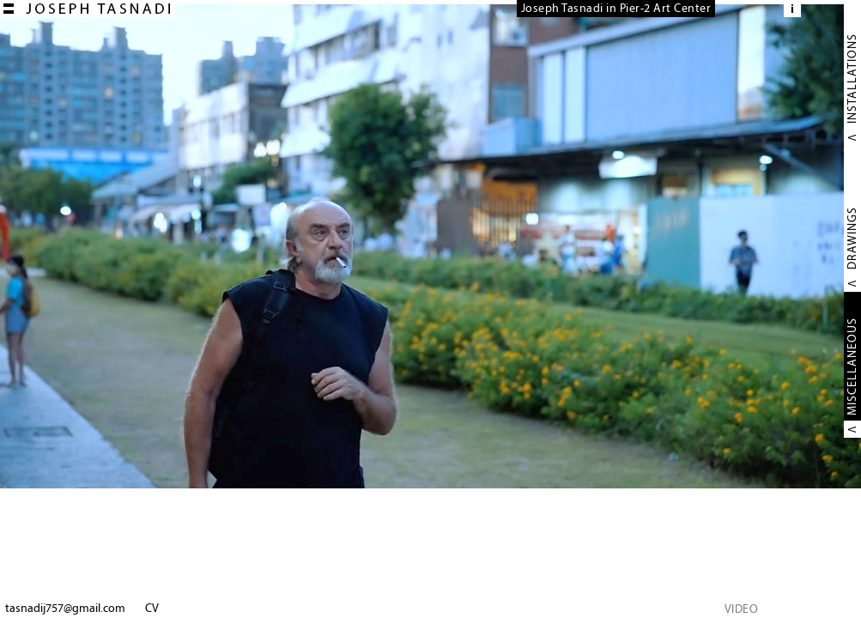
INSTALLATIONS (852, 78)
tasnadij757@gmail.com (65, 608)
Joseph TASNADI (87, 8)
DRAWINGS (852, 238)
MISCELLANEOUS (852, 366)
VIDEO (742, 609)
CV (152, 608)
